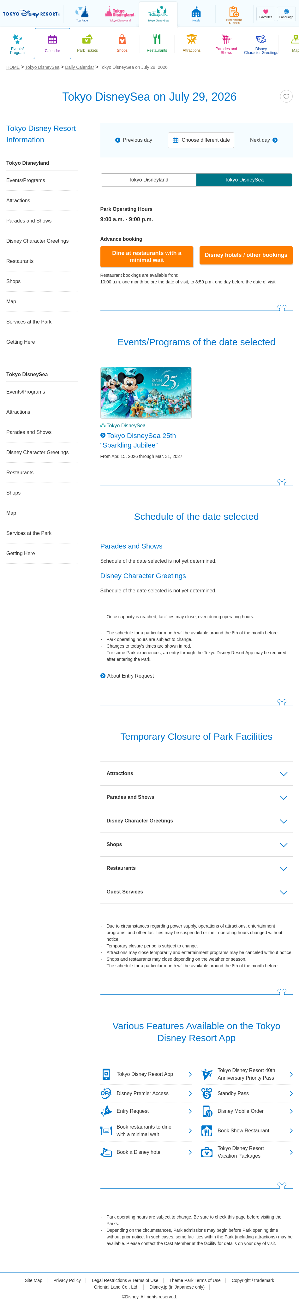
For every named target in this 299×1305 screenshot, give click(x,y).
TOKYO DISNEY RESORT (31, 14)
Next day (260, 140)
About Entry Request (130, 676)
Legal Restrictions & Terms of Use (125, 1280)
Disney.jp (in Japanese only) (177, 1287)
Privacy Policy (67, 1280)
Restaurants (19, 261)
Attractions (18, 200)
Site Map (33, 1280)
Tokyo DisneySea (244, 179)
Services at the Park (28, 321)
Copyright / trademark (253, 1280)
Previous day (137, 140)
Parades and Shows (28, 220)
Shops (13, 281)
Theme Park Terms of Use (194, 1280)
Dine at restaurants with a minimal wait (146, 256)
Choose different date (206, 140)
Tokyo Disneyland (148, 179)
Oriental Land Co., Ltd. (116, 1287)
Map (11, 301)
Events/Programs (25, 180)
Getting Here (20, 342)
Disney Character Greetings (37, 241)
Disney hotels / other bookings (246, 255)
